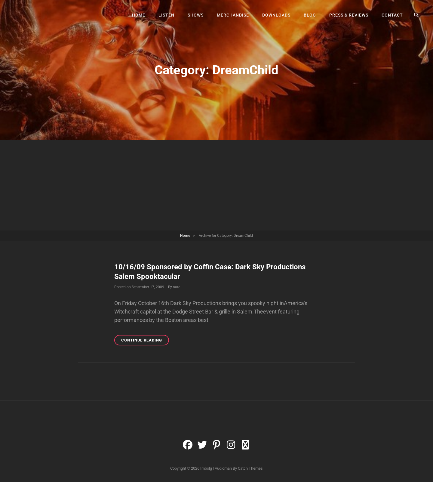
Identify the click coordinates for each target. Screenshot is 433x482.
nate (176, 287)
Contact (392, 15)
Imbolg (206, 468)
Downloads (276, 15)
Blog (310, 15)
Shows (196, 15)
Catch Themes (250, 468)
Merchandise (233, 15)
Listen (166, 15)
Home (138, 15)
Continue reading (145, 341)
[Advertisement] (216, 186)
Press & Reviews (348, 15)
